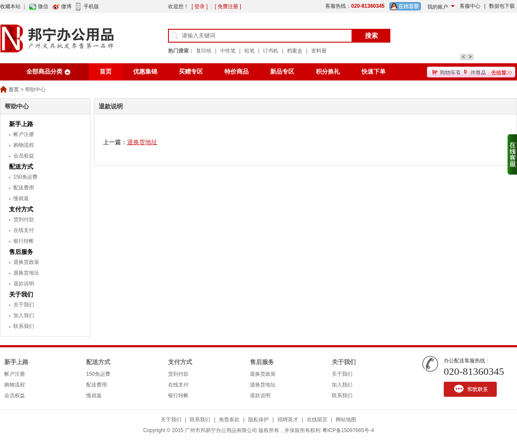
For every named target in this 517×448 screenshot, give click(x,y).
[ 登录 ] (200, 6)
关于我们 (21, 294)
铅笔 (249, 51)
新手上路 (21, 123)
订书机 (270, 51)
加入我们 (23, 315)
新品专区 (282, 71)
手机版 (91, 6)
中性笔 (228, 51)
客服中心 (470, 6)
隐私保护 (258, 420)
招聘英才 (287, 420)
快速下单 (373, 71)
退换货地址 (26, 273)
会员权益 (23, 156)
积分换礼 (328, 71)
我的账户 (437, 7)
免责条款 (229, 420)
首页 (106, 71)
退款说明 (23, 284)
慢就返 (21, 198)
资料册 (319, 51)
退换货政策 (26, 262)
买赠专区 (191, 71)
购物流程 (23, 145)
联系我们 (23, 326)
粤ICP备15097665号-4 (348, 430)
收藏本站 (10, 6)
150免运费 (25, 177)
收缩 (512, 154)
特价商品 (236, 71)
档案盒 (294, 51)
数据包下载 (502, 6)
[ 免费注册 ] (228, 6)
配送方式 (21, 166)
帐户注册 (23, 134)
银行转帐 (23, 241)
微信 (43, 6)
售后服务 (21, 251)
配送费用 (23, 188)
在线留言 (317, 420)
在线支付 (23, 230)
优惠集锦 (145, 71)
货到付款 (23, 219)
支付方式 (21, 209)
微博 (66, 6)
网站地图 (346, 420)
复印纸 (204, 51)
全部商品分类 (44, 71)
